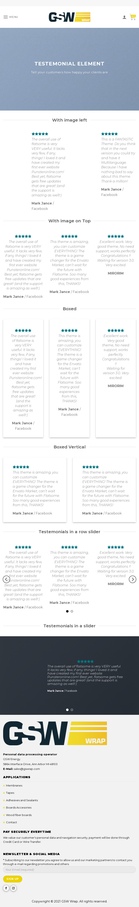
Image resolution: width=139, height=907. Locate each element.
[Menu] (10, 17)
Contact (11, 822)
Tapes (10, 792)
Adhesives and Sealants (22, 800)
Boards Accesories (18, 807)
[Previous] (6, 579)
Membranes (14, 785)
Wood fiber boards (19, 815)
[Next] (132, 579)
